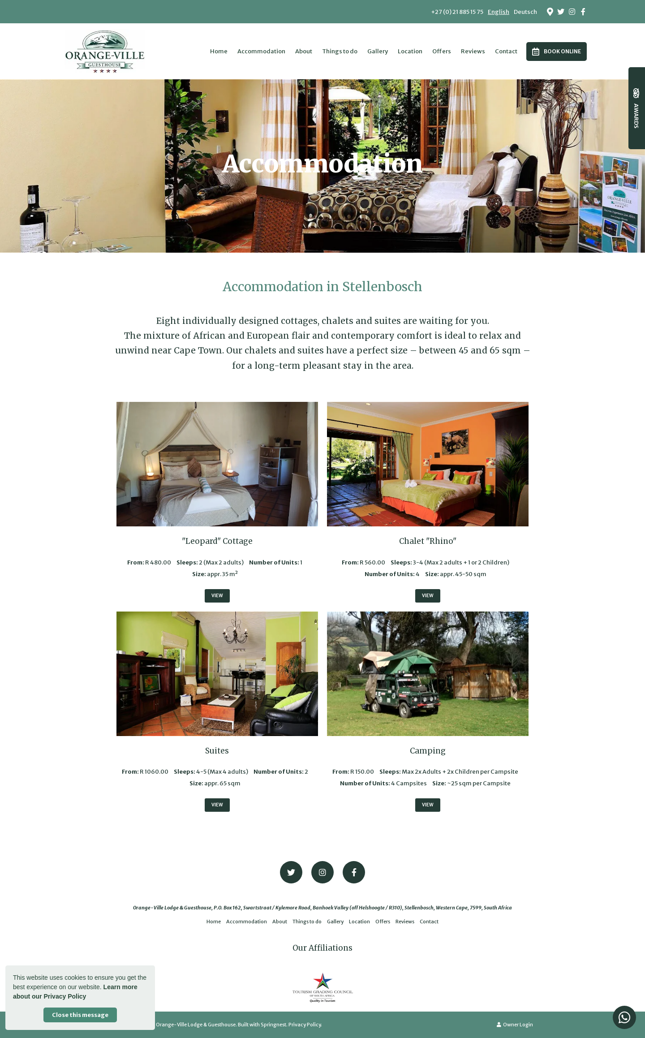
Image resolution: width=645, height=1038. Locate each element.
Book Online (556, 51)
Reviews (473, 51)
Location (410, 51)
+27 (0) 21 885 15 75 (457, 12)
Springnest (273, 1024)
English (498, 12)
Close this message (80, 1015)
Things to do (339, 51)
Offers (441, 51)
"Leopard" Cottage (217, 541)
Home (219, 51)
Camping (428, 751)
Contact (506, 51)
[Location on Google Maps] (549, 11)
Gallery (377, 51)
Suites (217, 751)
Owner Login (515, 1024)
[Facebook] (583, 11)
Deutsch (525, 12)
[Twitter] (560, 11)
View (217, 596)
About (303, 51)
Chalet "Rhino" (427, 541)
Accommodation (261, 51)
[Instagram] (572, 11)
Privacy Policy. (305, 1024)
